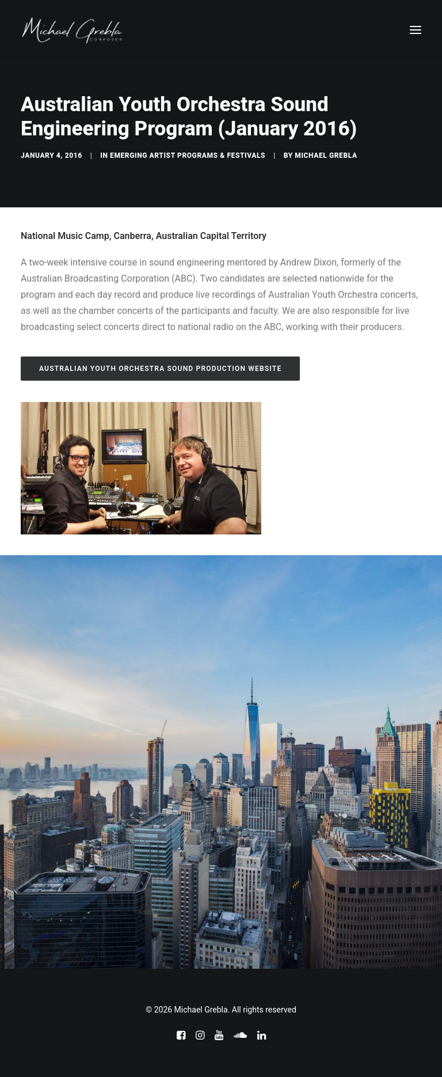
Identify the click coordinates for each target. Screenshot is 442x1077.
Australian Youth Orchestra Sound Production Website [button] (160, 369)
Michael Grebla (326, 155)
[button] (415, 30)
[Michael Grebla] (72, 30)
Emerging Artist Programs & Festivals (187, 155)
